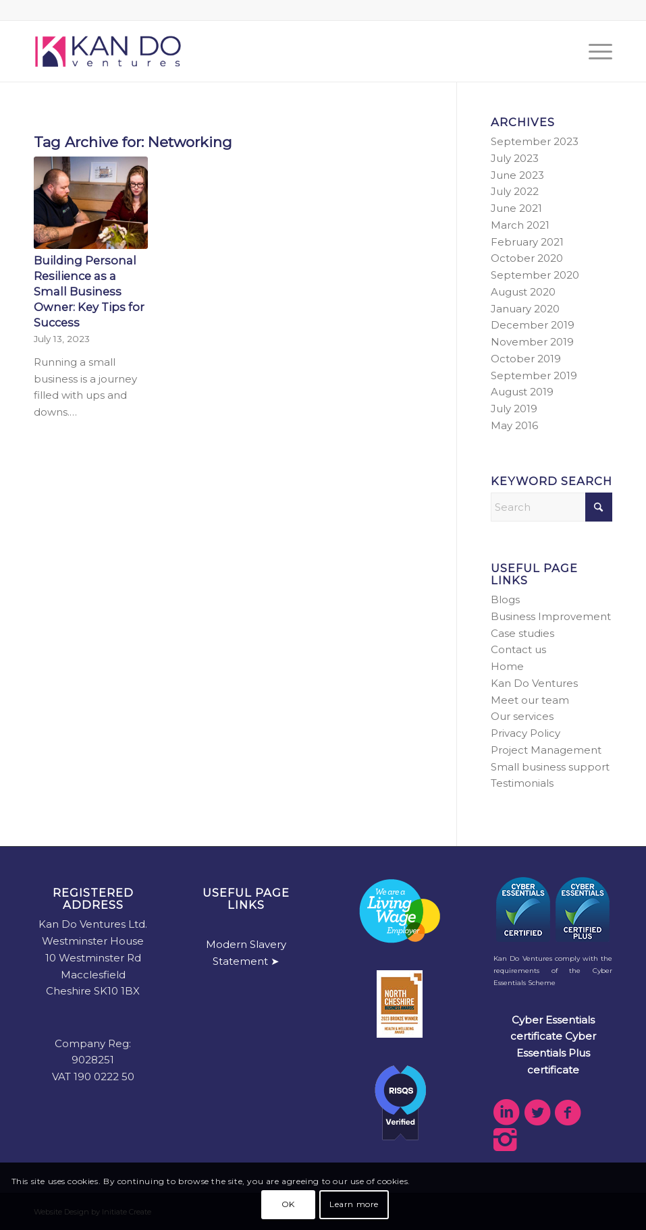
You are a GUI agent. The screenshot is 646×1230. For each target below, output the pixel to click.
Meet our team (530, 700)
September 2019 (534, 375)
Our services (522, 716)
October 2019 (526, 358)
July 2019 (514, 408)
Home (507, 666)
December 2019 (532, 324)
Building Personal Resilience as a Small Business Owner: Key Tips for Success (89, 291)
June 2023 (517, 175)
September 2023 (534, 141)
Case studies (522, 633)
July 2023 (515, 158)
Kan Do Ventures (534, 683)
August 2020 (523, 291)
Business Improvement (551, 616)
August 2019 (522, 391)
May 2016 (514, 425)
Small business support (550, 766)
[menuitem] (593, 51)
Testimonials (522, 783)
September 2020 (535, 275)
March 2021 (520, 225)
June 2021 (516, 208)
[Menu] (593, 51)
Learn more (354, 1204)
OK (288, 1204)
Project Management (546, 750)
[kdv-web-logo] (108, 51)
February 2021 (527, 241)
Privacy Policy (525, 733)
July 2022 (515, 191)
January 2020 (525, 308)
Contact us (518, 649)
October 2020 (527, 258)
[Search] (551, 507)
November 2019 (532, 341)
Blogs (505, 599)
